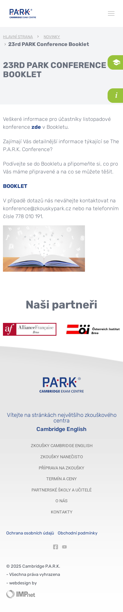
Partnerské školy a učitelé (61, 489)
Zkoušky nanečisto (61, 456)
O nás (61, 500)
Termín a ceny (61, 478)
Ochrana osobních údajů (30, 533)
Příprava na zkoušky (61, 467)
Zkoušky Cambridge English (61, 445)
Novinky (52, 37)
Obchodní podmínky (77, 533)
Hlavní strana (18, 37)
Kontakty (61, 512)
